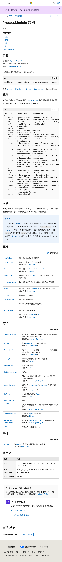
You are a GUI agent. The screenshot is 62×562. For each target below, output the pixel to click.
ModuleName (8, 310)
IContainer (29, 269)
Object (9, 89)
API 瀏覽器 (18, 16)
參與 (33, 552)
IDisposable (19, 223)
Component (38, 89)
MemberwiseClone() (10, 414)
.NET (10, 16)
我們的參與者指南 (42, 494)
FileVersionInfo (9, 299)
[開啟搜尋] (54, 3)
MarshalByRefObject (23, 89)
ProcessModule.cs (13, 66)
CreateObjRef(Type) (10, 334)
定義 (6, 37)
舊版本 (17, 552)
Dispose (10, 230)
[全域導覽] (2, 3)
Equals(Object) (9, 359)
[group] (31, 82)
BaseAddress (8, 258)
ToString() (7, 427)
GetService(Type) (9, 385)
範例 (6, 40)
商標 (30, 555)
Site (5, 314)
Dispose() (7, 343)
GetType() (7, 394)
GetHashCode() (9, 365)
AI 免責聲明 (8, 552)
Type (38, 394)
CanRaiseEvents (9, 262)
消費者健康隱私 (10, 555)
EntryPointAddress (10, 282)
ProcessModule (33, 100)
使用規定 (23, 555)
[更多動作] (57, 16)
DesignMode (8, 275)
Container (7, 269)
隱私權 (40, 552)
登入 (58, 3)
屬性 (6, 46)
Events (6, 289)
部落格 (25, 552)
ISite (39, 314)
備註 (6, 43)
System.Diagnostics (17, 61)
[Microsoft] (31, 3)
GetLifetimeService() (10, 372)
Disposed (7, 444)
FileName (7, 295)
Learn (5, 16)
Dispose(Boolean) (10, 350)
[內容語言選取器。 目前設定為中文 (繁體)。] (10, 547)
